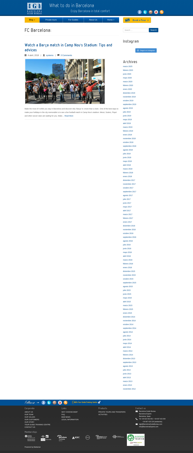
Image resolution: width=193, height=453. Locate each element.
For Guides (73, 20)
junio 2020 (127, 74)
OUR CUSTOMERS (32, 419)
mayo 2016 (127, 252)
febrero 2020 (128, 85)
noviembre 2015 (129, 275)
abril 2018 (127, 165)
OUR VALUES (30, 417)
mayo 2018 (127, 161)
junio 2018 (127, 157)
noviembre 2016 (129, 230)
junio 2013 (127, 374)
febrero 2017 (128, 218)
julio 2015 (127, 290)
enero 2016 (127, 267)
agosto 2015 (128, 286)
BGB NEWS (66, 417)
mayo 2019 (127, 119)
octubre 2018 (128, 142)
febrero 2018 (128, 173)
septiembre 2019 (129, 104)
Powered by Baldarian (33, 447)
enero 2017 (127, 222)
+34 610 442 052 (147, 419)
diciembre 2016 (129, 226)
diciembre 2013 (129, 359)
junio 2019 (127, 116)
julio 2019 (127, 112)
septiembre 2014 (129, 328)
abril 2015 (127, 302)
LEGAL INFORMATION (70, 419)
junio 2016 (127, 248)
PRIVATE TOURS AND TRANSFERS (112, 412)
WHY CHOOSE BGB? (70, 412)
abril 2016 (127, 256)
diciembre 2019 (129, 93)
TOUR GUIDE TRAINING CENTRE (37, 425)
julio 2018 (127, 154)
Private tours (51, 20)
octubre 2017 (128, 188)
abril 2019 (127, 123)
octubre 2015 (128, 279)
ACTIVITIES (102, 414)
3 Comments (66, 55)
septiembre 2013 (129, 362)
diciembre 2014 (129, 317)
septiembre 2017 (129, 192)
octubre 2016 (128, 233)
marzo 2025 (127, 66)
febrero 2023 (128, 70)
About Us (93, 20)
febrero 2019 (128, 131)
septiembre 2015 (129, 283)
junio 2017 (127, 203)
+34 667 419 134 (148, 422)
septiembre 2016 (129, 237)
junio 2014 (127, 340)
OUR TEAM (29, 414)
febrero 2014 (128, 355)
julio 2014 (127, 336)
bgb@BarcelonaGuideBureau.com (150, 424)
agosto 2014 (128, 332)
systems (49, 55)
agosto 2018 (128, 150)
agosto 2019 (128, 108)
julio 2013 (127, 370)
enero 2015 (127, 313)
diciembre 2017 (129, 180)
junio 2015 (127, 294)
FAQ (63, 414)
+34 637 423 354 (160, 419)
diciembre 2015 (129, 271)
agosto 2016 (128, 241)
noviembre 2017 (129, 184)
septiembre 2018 (129, 146)
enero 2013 (127, 385)
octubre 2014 (128, 324)
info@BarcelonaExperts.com (148, 427)
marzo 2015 (127, 305)
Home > (110, 20)
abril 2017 (127, 211)
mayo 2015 (127, 298)
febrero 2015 (128, 309)
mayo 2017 (127, 207)
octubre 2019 (128, 101)
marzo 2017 (127, 214)
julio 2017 (127, 199)
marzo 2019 (127, 127)
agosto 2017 (128, 195)
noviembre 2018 (129, 138)
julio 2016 (127, 245)
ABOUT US (29, 412)
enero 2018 (127, 176)
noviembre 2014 (129, 321)
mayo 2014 (127, 343)
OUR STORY (29, 422)
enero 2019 (127, 135)
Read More (69, 116)
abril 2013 (127, 377)
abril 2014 (127, 347)
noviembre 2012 (129, 389)
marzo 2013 (127, 381)
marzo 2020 (127, 82)
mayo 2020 (127, 78)
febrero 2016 (128, 264)
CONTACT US (30, 427)
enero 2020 (127, 89)
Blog (32, 20)
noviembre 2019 (129, 97)
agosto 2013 (128, 366)
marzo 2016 (127, 260)
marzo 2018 (127, 169)
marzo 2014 (127, 351)
